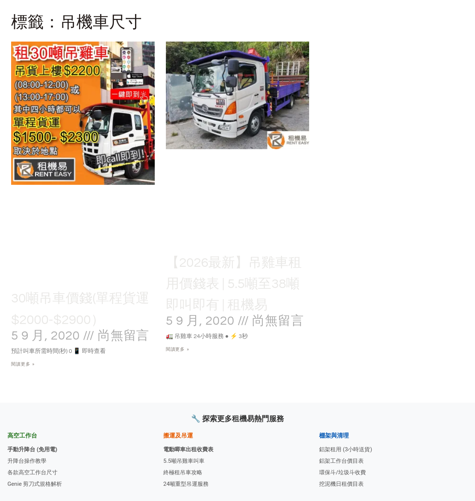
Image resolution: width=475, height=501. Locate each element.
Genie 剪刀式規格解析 (36, 483)
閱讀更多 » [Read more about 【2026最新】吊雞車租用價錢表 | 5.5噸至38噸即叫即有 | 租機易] (178, 370)
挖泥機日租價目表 (343, 483)
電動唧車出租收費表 (190, 447)
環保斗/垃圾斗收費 (344, 471)
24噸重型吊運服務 (187, 483)
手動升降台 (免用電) (33, 447)
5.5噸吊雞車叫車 (185, 459)
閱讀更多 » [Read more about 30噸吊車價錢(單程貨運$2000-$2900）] (23, 385)
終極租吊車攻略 (184, 471)
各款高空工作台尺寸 (34, 471)
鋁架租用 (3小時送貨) (347, 447)
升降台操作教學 (28, 459)
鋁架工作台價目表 (343, 459)
